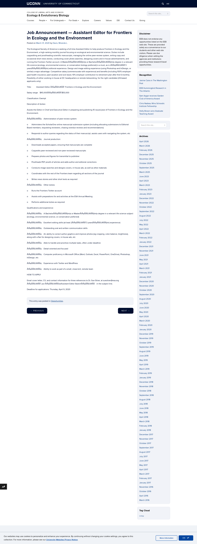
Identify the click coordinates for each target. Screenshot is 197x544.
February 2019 (145, 373)
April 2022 (144, 229)
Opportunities (57, 301)
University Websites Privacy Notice (62, 539)
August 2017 (144, 452)
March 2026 (144, 146)
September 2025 (146, 167)
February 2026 (145, 150)
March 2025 (144, 172)
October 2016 (145, 491)
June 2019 (143, 356)
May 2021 (143, 259)
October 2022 (145, 207)
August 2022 (145, 216)
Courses (30, 20)
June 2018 (143, 408)
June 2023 (144, 176)
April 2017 (143, 469)
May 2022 (143, 224)
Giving (142, 20)
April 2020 (144, 316)
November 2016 (146, 487)
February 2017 (145, 478)
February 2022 (145, 237)
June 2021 (143, 255)
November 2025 (146, 159)
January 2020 (145, 329)
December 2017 (146, 434)
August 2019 (144, 351)
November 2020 (146, 286)
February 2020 (145, 325)
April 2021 (143, 264)
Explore (85, 20)
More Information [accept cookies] (166, 538)
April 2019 (143, 364)
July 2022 (143, 220)
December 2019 (146, 334)
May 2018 (143, 412)
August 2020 (145, 299)
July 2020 (143, 303)
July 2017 (143, 456)
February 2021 (145, 272)
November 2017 (146, 439)
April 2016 (143, 496)
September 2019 (146, 347)
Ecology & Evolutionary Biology (48, 15)
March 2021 (144, 268)
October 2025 (145, 163)
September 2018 (146, 395)
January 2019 (145, 377)
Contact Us (129, 20)
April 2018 (143, 417)
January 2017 (145, 482)
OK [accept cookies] (186, 538)
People (42, 20)
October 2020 (145, 290)
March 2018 (144, 421)
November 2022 (146, 203)
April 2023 (144, 181)
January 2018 (145, 430)
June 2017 (143, 461)
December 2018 (146, 382)
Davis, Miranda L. (60, 43)
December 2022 (146, 198)
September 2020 (146, 294)
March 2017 (144, 474)
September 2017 (146, 447)
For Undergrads (57, 20)
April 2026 (144, 141)
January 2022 (145, 242)
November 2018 (146, 386)
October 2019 (145, 342)
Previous (37, 311)
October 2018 (145, 391)
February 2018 (145, 426)
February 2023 (145, 189)
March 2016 (144, 500)
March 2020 (144, 321)
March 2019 (144, 369)
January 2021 (145, 277)
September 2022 (146, 211)
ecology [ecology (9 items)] (141, 516)
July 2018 (143, 404)
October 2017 (145, 443)
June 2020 (144, 307)
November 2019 (146, 338)
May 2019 (143, 360)
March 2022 (144, 233)
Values (109, 20)
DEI (118, 20)
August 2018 (144, 399)
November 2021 (146, 251)
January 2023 (145, 194)
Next (125, 311)
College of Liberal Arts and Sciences (45, 12)
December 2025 (146, 154)
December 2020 (146, 281)
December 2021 (146, 246)
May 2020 (143, 312)
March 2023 (144, 185)
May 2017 (143, 465)
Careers (97, 20)
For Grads (73, 20)
